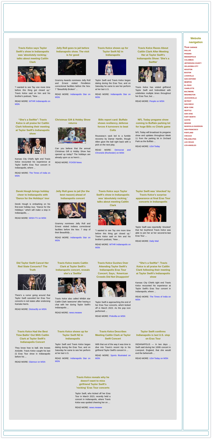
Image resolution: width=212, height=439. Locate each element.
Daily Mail (154, 241)
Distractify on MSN (37, 309)
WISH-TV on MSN (37, 218)
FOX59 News (75, 162)
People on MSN (156, 101)
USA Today (154, 146)
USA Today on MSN (158, 358)
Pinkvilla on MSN (117, 316)
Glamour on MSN (37, 362)
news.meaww (75, 312)
